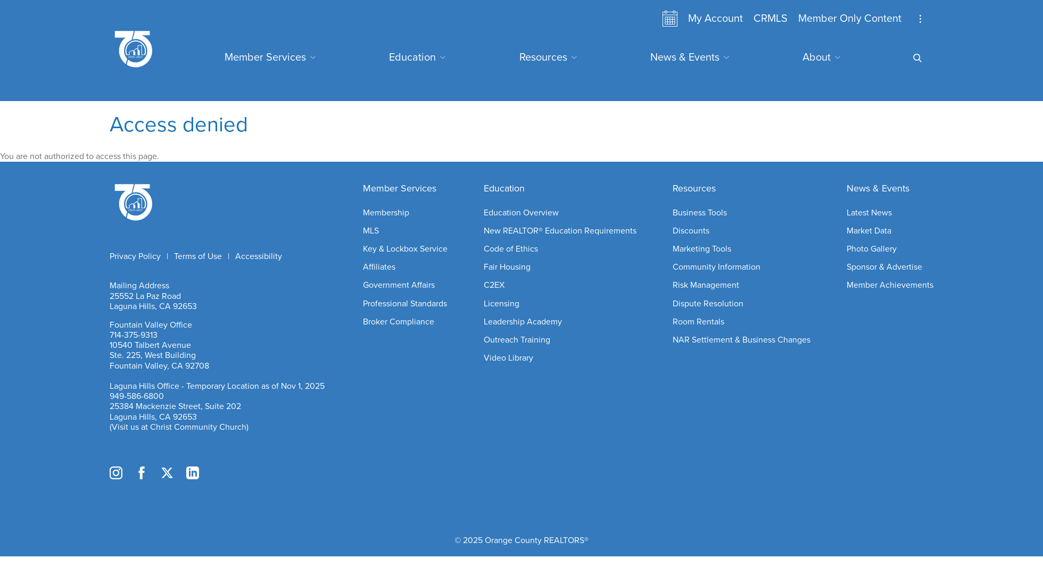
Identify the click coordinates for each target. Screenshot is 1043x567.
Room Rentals (698, 321)
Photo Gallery (872, 249)
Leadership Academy (523, 321)
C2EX (494, 285)
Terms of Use (198, 256)
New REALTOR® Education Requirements (560, 231)
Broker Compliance (398, 321)
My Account (715, 18)
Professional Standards (405, 303)
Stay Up (920, 19)
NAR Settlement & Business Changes (741, 340)
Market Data (869, 231)
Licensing (501, 303)
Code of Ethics (511, 249)
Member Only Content (849, 18)
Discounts (691, 231)
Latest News (869, 212)
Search (917, 44)
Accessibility (258, 256)
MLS (371, 231)
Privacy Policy (135, 256)
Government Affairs (399, 285)
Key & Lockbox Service (405, 249)
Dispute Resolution (708, 303)
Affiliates (379, 267)
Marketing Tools (702, 249)
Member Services (265, 57)
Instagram (116, 472)
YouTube (218, 472)
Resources (543, 57)
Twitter (167, 472)
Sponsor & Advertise (884, 267)
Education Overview (521, 212)
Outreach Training (517, 340)
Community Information (716, 267)
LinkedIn (192, 472)
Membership (386, 212)
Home (218, 201)
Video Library (508, 358)
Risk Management (706, 285)
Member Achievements (890, 285)
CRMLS (771, 18)
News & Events (684, 57)
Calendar (670, 19)
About (816, 57)
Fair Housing (507, 267)
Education (412, 57)
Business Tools (700, 212)
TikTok (243, 472)
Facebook (141, 472)
